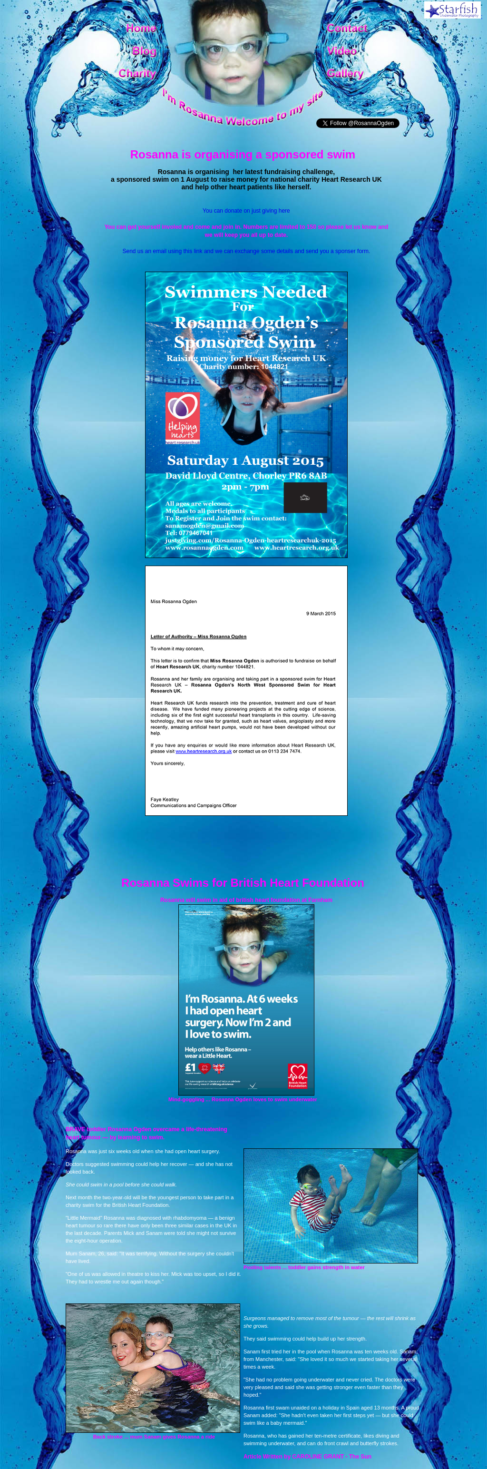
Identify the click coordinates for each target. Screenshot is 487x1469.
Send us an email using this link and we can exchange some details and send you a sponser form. (246, 251)
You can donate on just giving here (246, 210)
